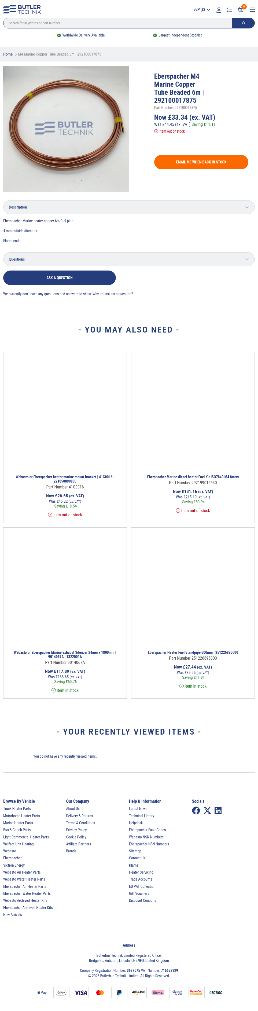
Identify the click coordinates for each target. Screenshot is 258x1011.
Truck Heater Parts (17, 808)
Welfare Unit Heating (18, 844)
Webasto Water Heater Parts (24, 879)
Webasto (9, 851)
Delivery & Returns (79, 816)
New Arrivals (12, 915)
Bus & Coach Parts (17, 830)
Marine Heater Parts (18, 823)
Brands (71, 851)
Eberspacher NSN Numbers (149, 844)
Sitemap (135, 851)
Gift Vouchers (139, 893)
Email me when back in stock (201, 162)
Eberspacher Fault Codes (147, 830)
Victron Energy (14, 865)
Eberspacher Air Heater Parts (24, 886)
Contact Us (137, 858)
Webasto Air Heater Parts (22, 872)
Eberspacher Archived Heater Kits (28, 908)
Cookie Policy (76, 837)
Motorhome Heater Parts (21, 816)
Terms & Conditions (80, 823)
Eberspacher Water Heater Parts (27, 893)
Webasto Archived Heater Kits (25, 900)
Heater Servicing (141, 872)
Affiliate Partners (78, 844)
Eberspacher (12, 858)
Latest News (138, 808)
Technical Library (141, 816)
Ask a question (59, 278)
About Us (73, 808)
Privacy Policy (76, 830)
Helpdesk (136, 823)
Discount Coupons (142, 900)
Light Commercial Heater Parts (26, 837)
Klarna (133, 865)
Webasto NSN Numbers (146, 837)
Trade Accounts (140, 879)
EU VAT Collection (142, 886)
